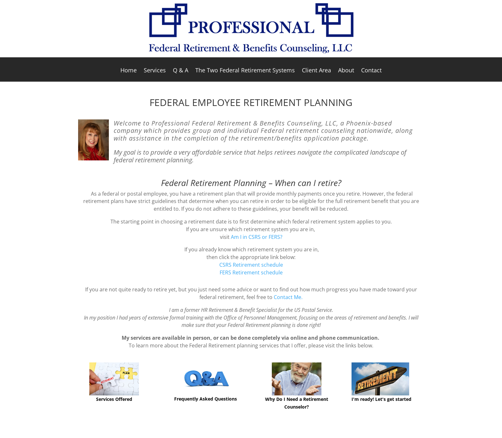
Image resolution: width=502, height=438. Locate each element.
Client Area (316, 71)
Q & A (180, 71)
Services (155, 71)
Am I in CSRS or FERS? (256, 236)
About (346, 71)
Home (128, 71)
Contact (371, 71)
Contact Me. (288, 297)
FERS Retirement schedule (251, 272)
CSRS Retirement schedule (251, 264)
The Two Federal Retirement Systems (245, 71)
